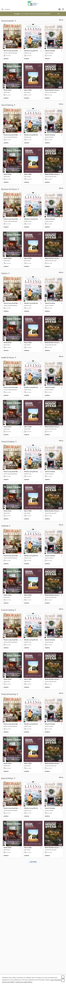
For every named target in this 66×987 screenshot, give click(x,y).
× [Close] (63, 979)
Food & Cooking (8, 610)
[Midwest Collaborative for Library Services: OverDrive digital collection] (33, 3)
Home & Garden (8, 21)
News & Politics (8, 778)
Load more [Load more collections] (33, 862)
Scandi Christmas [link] (50, 51)
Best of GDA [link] (27, 90)
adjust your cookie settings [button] (24, 982)
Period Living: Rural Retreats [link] (11, 51)
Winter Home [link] (7, 90)
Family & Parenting (9, 694)
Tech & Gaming (8, 105)
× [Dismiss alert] (58, 14)
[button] (20, 51)
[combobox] (29, 9)
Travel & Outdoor (9, 442)
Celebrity (6, 526)
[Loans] (59, 10)
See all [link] (61, 20)
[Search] (2, 9)
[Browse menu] (63, 9)
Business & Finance (10, 189)
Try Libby (17, 14)
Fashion (5, 273)
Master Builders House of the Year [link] (53, 90)
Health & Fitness (8, 358)
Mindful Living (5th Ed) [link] (31, 51)
